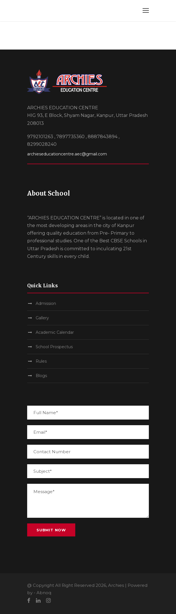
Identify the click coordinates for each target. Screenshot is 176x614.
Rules (41, 361)
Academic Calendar (55, 332)
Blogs (41, 375)
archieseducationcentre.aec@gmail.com (67, 154)
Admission (46, 303)
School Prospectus (54, 346)
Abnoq (44, 592)
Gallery (42, 317)
